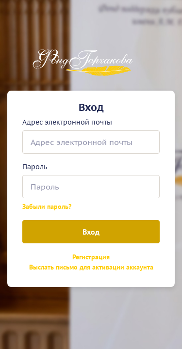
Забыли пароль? (46, 206)
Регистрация (91, 257)
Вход (91, 232)
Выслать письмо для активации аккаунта (91, 267)
